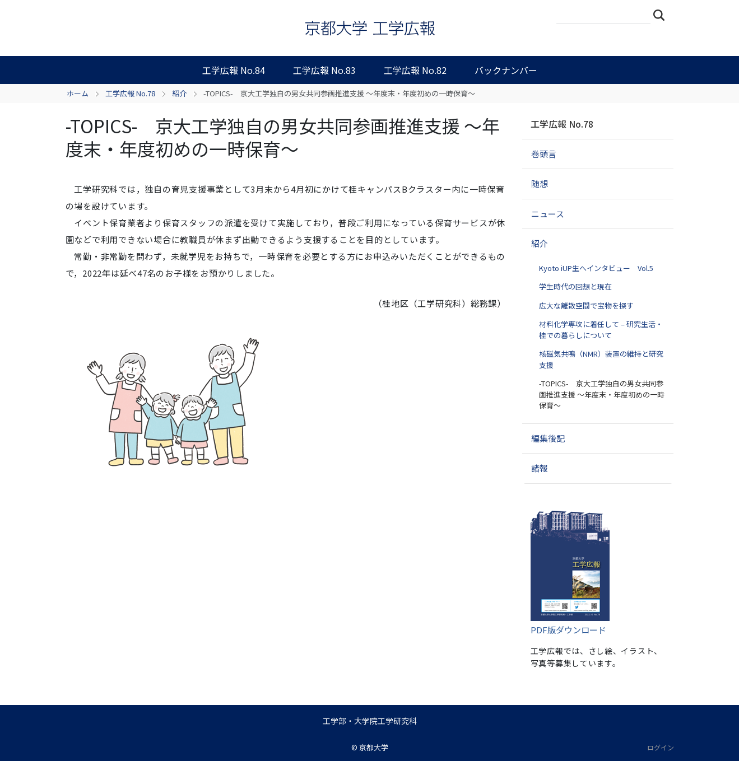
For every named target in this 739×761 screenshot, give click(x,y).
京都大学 (373, 747)
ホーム (78, 93)
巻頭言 (543, 154)
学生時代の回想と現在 (575, 286)
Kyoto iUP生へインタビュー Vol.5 (596, 268)
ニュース (547, 214)
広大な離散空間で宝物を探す (586, 305)
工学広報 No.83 (324, 70)
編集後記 (548, 438)
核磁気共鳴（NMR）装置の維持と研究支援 (601, 359)
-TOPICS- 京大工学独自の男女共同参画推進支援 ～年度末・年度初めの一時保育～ (601, 394)
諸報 (539, 468)
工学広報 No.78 (130, 93)
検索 (662, 15)
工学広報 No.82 (415, 70)
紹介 (179, 93)
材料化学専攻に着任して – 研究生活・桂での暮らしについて (601, 329)
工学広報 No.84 (233, 70)
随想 (539, 183)
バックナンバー (506, 70)
